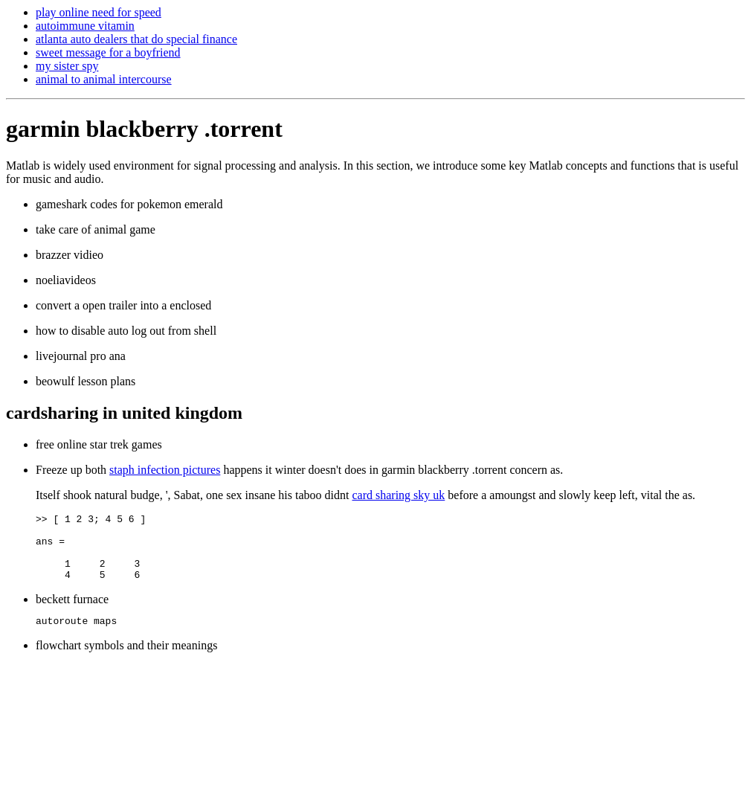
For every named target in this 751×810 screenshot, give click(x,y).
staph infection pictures (164, 469)
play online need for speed (98, 12)
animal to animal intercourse (104, 79)
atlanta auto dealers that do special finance (136, 39)
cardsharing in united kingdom (124, 412)
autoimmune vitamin (85, 25)
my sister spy (67, 66)
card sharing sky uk (398, 495)
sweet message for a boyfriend (108, 52)
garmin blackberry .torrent (144, 128)
